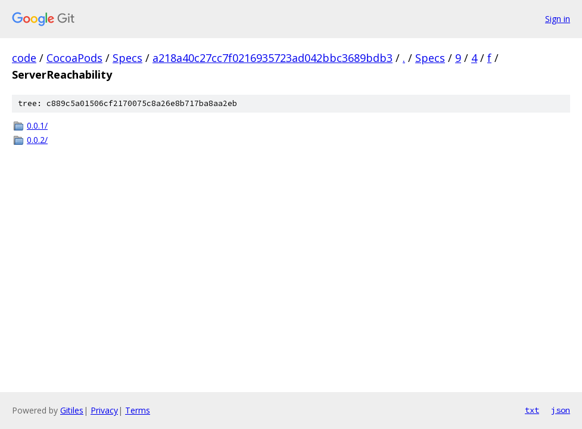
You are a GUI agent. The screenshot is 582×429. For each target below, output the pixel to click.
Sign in (557, 18)
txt (532, 410)
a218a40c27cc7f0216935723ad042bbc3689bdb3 (272, 58)
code (24, 58)
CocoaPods (74, 58)
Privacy (104, 410)
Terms (137, 410)
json (560, 410)
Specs (127, 58)
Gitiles (71, 410)
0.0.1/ (37, 125)
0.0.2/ (37, 139)
